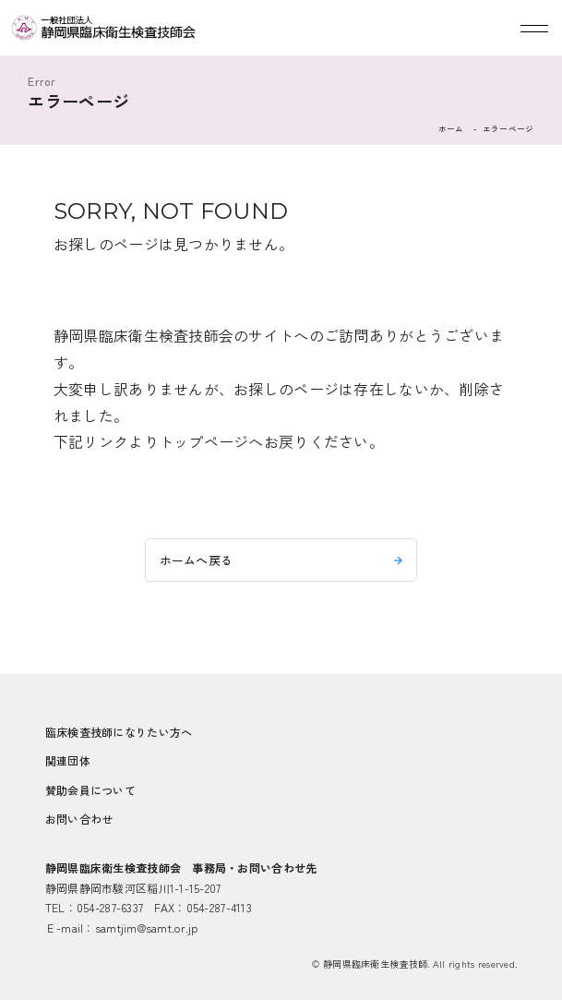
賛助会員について (90, 790)
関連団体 (67, 760)
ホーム (451, 128)
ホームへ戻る (196, 560)
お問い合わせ (79, 818)
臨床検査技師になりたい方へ (119, 732)
